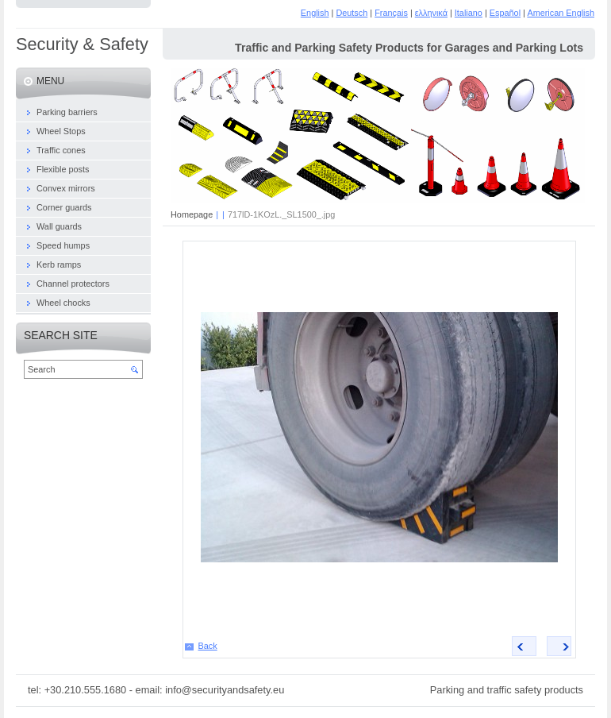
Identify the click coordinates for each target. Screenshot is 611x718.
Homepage (192, 214)
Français (391, 12)
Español (505, 12)
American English (560, 12)
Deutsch (351, 12)
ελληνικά (431, 12)
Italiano (468, 12)
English (315, 12)
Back (207, 645)
